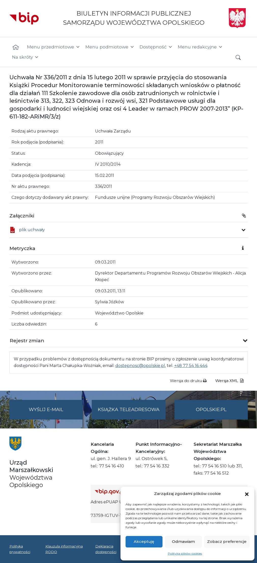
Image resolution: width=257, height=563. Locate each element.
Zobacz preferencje (227, 541)
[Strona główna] (15, 47)
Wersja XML (229, 380)
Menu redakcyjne (200, 47)
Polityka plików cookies (185, 553)
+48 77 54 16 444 (190, 365)
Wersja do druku (188, 380)
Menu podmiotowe (109, 47)
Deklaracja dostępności (105, 549)
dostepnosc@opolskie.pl (140, 365)
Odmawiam (183, 541)
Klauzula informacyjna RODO (64, 549)
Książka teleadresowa (128, 409)
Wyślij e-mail (56, 413)
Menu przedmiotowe (53, 47)
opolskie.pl (211, 409)
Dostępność (156, 47)
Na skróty (25, 57)
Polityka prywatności (19, 549)
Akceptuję (144, 541)
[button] (246, 493)
